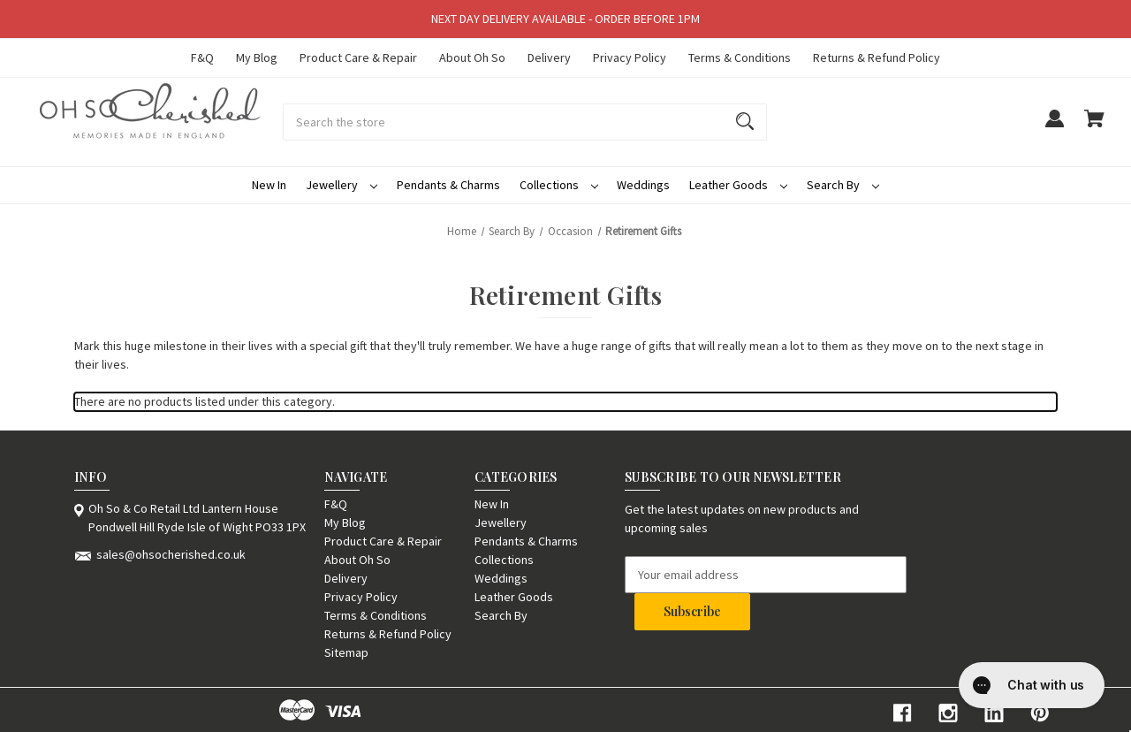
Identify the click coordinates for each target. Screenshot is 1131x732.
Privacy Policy (629, 57)
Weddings (643, 185)
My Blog (256, 57)
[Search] (745, 122)
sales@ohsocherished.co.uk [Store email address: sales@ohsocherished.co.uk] (171, 554)
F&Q (202, 57)
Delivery (549, 57)
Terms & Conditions (739, 57)
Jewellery (341, 185)
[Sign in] (1054, 127)
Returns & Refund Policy (876, 57)
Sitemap (346, 652)
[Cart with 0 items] (1094, 127)
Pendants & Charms (448, 185)
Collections (559, 185)
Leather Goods (738, 185)
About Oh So (472, 57)
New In (269, 185)
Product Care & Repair (358, 57)
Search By (843, 185)
